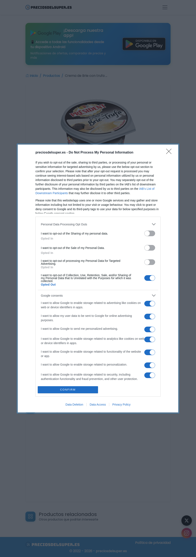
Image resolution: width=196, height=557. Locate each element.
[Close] (170, 153)
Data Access (98, 404)
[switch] (149, 233)
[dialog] (98, 278)
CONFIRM (68, 389)
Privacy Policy (121, 404)
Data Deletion (74, 404)
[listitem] (98, 224)
